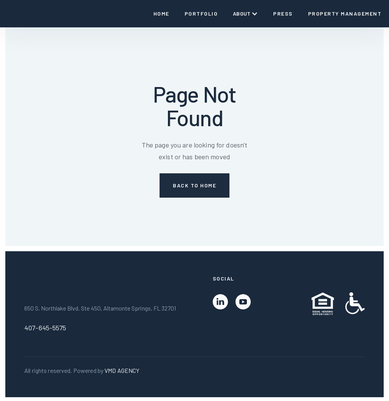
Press (283, 13)
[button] (245, 13)
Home (161, 13)
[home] (10, 13)
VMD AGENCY (121, 370)
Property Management (345, 13)
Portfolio (201, 13)
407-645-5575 (45, 327)
